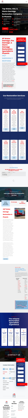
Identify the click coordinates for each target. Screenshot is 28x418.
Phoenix (19, 267)
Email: (18, 361)
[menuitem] (14, 393)
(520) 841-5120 (21, 44)
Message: (19, 57)
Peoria (19, 274)
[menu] (26, 2)
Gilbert (19, 271)
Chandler (19, 270)
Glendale (19, 272)
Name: (19, 46)
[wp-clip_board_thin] (11, 318)
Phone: (19, 50)
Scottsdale (19, 273)
